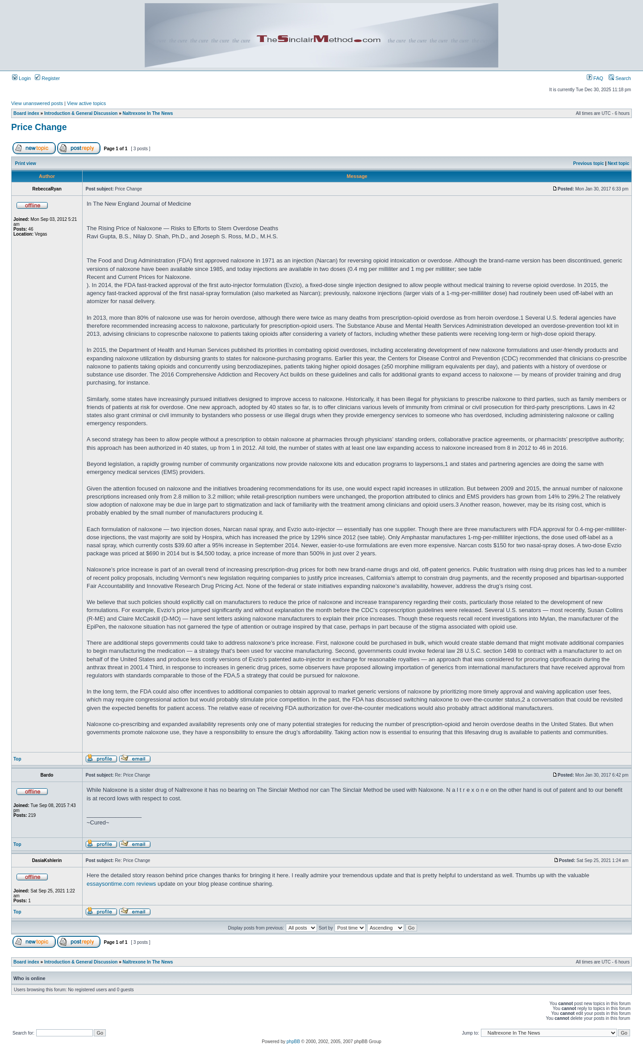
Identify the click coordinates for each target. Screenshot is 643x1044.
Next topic (618, 163)
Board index (26, 113)
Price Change (39, 127)
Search (620, 78)
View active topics (86, 103)
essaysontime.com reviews (121, 883)
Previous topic (588, 163)
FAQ (595, 78)
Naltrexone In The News (148, 113)
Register (47, 78)
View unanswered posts (37, 103)
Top (17, 759)
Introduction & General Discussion (80, 113)
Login (21, 78)
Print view (25, 163)
